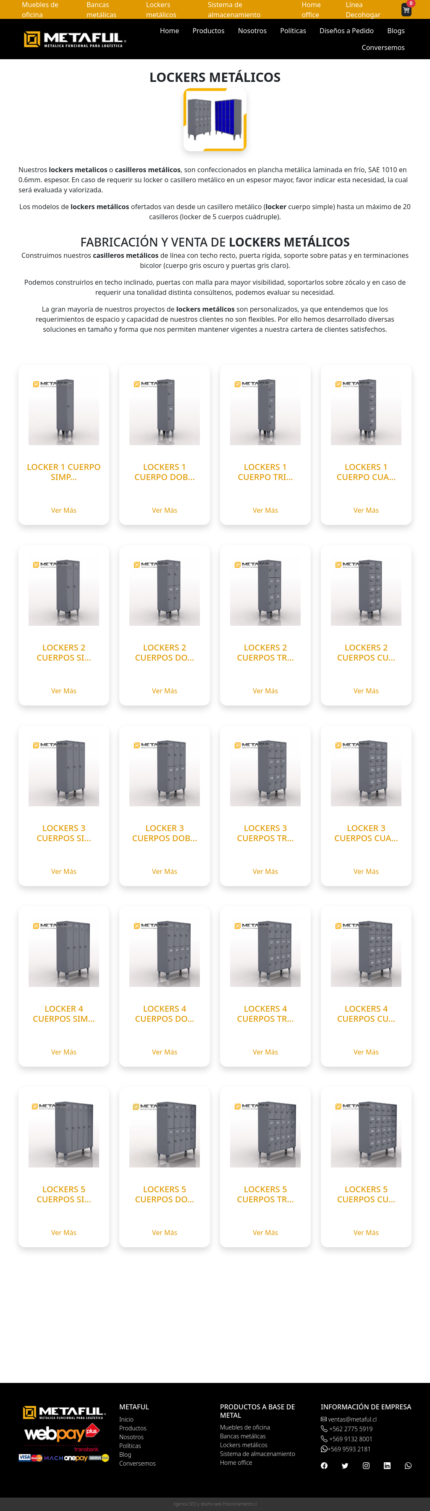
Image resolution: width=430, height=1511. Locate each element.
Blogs (396, 30)
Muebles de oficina (245, 1427)
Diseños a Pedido (347, 30)
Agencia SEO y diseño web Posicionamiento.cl (215, 1504)
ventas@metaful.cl (349, 1419)
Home (169, 30)
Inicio (126, 1419)
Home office (236, 1462)
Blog (125, 1455)
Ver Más (63, 510)
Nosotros (252, 30)
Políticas (293, 30)
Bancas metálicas (243, 1436)
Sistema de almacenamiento (257, 1454)
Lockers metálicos (243, 1445)
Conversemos (383, 47)
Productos (208, 30)
